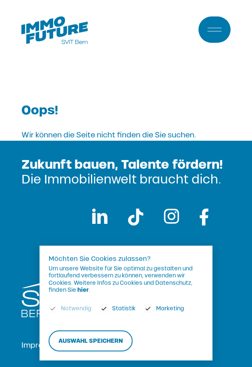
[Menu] (214, 29)
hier (83, 290)
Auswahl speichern (90, 341)
